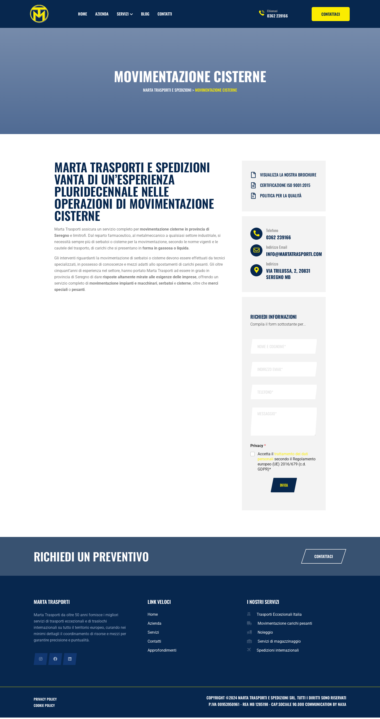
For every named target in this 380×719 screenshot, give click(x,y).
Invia (284, 486)
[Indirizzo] (256, 271)
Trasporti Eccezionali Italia (279, 615)
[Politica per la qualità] (253, 197)
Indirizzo (272, 265)
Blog (145, 14)
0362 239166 (277, 16)
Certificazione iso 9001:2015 (285, 186)
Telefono (272, 231)
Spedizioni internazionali (278, 651)
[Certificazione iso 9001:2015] (253, 187)
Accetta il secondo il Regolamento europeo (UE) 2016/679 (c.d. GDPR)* (287, 462)
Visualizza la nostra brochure (288, 176)
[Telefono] (256, 235)
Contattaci (323, 557)
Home (82, 14)
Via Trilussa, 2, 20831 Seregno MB (288, 274)
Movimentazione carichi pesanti (285, 624)
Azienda (102, 14)
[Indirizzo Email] (256, 251)
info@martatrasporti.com (294, 254)
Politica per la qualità (280, 196)
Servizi (123, 14)
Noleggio (265, 633)
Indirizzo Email (276, 248)
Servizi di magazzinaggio (279, 642)
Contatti (165, 14)
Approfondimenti (162, 651)
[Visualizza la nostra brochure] (253, 176)
